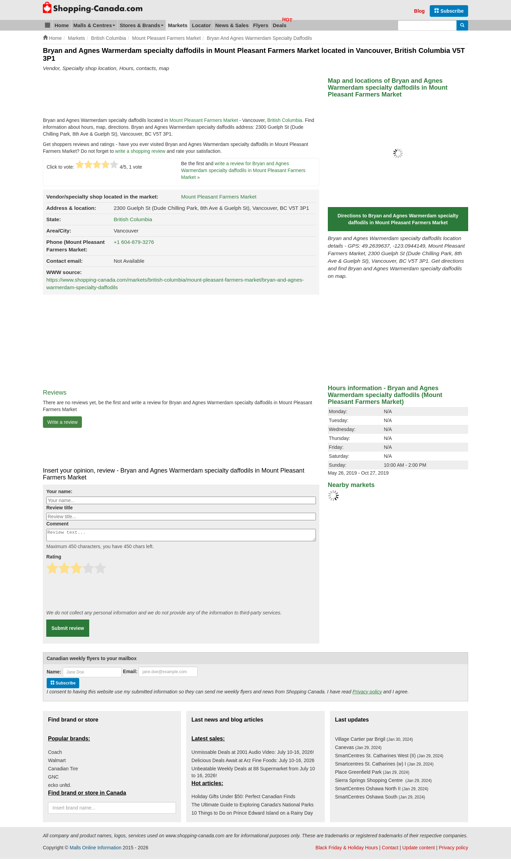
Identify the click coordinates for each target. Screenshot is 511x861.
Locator (201, 25)
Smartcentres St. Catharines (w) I (384, 766)
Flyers (260, 25)
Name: (54, 674)
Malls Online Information (95, 849)
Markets (178, 25)
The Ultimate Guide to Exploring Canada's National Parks (252, 806)
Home (62, 25)
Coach (55, 754)
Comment (57, 523)
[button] (47, 25)
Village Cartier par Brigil (374, 741)
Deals (279, 25)
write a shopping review (140, 151)
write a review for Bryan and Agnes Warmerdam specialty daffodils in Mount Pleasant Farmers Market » (243, 170)
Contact (390, 849)
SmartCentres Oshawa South (380, 799)
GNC (53, 779)
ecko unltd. (59, 787)
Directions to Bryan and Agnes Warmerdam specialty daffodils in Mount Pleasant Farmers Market (397, 219)
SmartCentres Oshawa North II (381, 790)
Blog (419, 11)
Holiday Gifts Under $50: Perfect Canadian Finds (243, 798)
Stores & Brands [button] (142, 25)
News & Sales (232, 25)
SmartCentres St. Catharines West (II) (389, 757)
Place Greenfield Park (372, 774)
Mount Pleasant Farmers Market (203, 120)
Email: (130, 673)
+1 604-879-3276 (134, 242)
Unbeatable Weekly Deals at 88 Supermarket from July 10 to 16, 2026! (253, 774)
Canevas (358, 749)
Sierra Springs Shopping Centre (383, 782)
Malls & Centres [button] (94, 25)
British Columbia (284, 120)
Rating (53, 559)
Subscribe (449, 11)
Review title (59, 507)
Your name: (59, 491)
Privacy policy (367, 693)
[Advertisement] (168, 96)
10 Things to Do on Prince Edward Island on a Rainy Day (252, 815)
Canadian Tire (63, 770)
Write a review (62, 422)
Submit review (67, 630)
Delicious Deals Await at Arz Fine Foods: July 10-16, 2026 (252, 762)
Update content (418, 849)
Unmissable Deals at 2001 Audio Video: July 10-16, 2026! (252, 754)
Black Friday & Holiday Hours (347, 849)
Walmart (57, 762)
